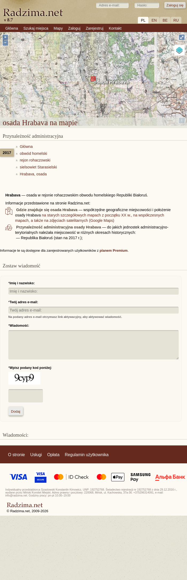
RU (176, 20)
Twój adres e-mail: (24, 302)
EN (154, 20)
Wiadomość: (19, 326)
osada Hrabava (111, 82)
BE (165, 20)
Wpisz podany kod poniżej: (31, 368)
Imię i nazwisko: (22, 283)
